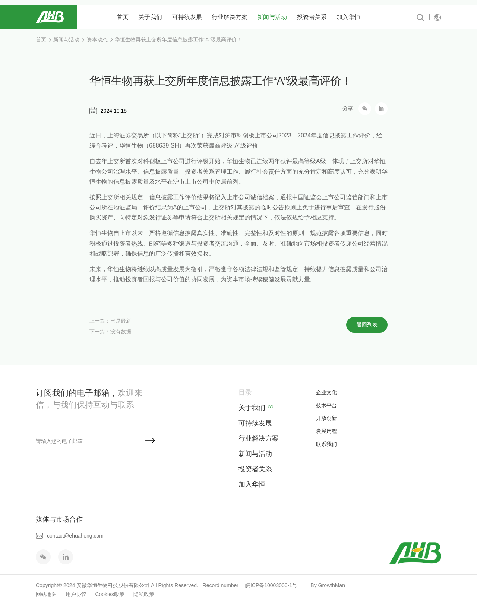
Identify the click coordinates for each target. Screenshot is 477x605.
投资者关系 (312, 17)
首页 (123, 17)
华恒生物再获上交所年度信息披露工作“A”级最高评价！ (178, 39)
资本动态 (97, 39)
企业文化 (326, 392)
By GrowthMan (327, 585)
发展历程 (326, 431)
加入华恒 (348, 17)
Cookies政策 (109, 594)
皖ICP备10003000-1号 (271, 585)
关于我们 (150, 17)
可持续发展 (187, 17)
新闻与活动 (272, 17)
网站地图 (46, 594)
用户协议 (76, 594)
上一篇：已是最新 (110, 325)
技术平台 (326, 405)
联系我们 (326, 444)
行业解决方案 (229, 17)
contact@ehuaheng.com (70, 536)
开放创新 (326, 418)
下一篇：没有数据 (110, 335)
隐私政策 (143, 594)
